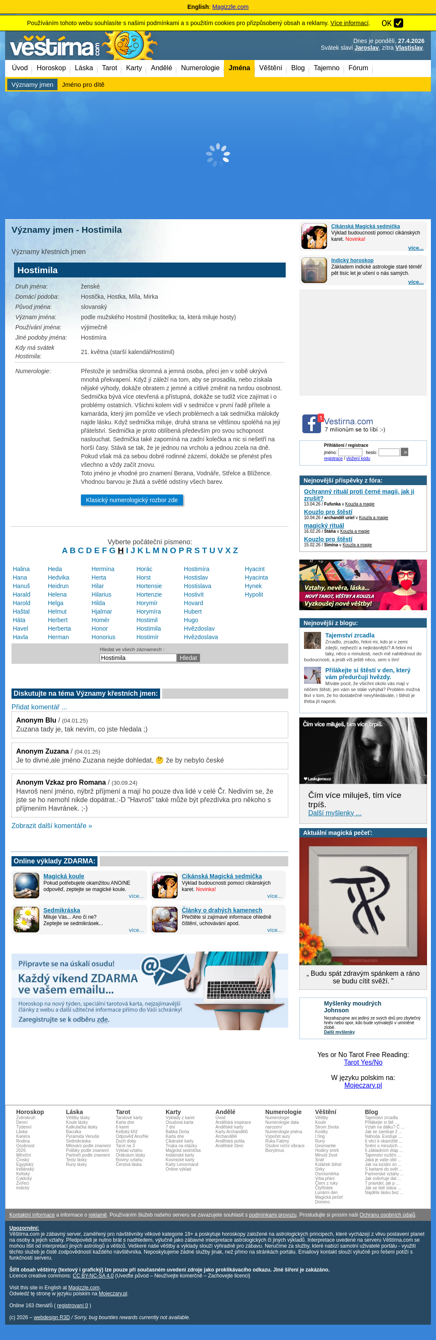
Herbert (58, 620)
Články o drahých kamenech (222, 910)
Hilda (98, 603)
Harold (21, 603)
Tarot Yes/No (363, 1062)
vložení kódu (358, 458)
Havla (20, 637)
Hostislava (198, 586)
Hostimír (147, 637)
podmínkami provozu (272, 1215)
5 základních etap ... (384, 1150)
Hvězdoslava (201, 637)
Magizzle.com (230, 6)
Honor (100, 628)
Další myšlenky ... (334, 813)
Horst (143, 577)
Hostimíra (196, 569)
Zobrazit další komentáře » (51, 825)
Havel (20, 628)
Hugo (191, 620)
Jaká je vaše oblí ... (383, 1159)
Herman (58, 637)
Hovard (193, 603)
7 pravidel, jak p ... (382, 1183)
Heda (55, 569)
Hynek (253, 586)
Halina (21, 569)
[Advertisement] (218, 155)
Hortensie (149, 586)
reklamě (98, 1215)
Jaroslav (367, 47)
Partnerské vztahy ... (384, 1173)
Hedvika (58, 577)
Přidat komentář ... (39, 707)
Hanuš (21, 586)
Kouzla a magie (360, 504)
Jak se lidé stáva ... (383, 1188)
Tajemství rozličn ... (383, 1155)
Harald (21, 594)
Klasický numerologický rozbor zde (132, 500)
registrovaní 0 (72, 1306)
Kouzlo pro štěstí (328, 512)
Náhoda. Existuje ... (383, 1136)
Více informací (349, 23)
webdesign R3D (52, 1317)
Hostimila (148, 628)
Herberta (59, 628)
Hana (20, 577)
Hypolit (254, 594)
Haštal (21, 611)
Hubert (193, 611)
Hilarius (102, 594)
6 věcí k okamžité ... (383, 1141)
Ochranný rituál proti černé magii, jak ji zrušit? (359, 495)
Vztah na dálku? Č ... (384, 1127)
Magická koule (63, 876)
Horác (144, 569)
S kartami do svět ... (383, 1169)
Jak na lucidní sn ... (383, 1164)
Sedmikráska (61, 910)
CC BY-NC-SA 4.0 (93, 1276)
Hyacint (255, 569)
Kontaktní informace (32, 1215)
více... (416, 248)
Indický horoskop (352, 260)
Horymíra (148, 611)
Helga (55, 603)
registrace (333, 458)
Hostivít (194, 594)
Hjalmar (102, 611)
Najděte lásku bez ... (384, 1192)
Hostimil (147, 620)
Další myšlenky (339, 1032)
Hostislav (196, 577)
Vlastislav (409, 47)
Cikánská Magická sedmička (365, 226)
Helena (57, 594)
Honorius (103, 637)
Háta (19, 620)
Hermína (103, 569)
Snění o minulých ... (383, 1145)
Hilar (98, 586)
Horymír (147, 603)
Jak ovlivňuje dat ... (383, 1178)
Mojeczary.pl (363, 1085)
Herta (99, 577)
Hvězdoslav (199, 628)
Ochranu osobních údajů (387, 1215)
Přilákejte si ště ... (381, 1122)
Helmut (57, 611)
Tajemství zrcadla (381, 1117)
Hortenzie (149, 594)
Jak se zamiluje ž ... (383, 1131)
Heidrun (58, 586)
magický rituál (324, 525)
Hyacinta (256, 577)
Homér (100, 620)
